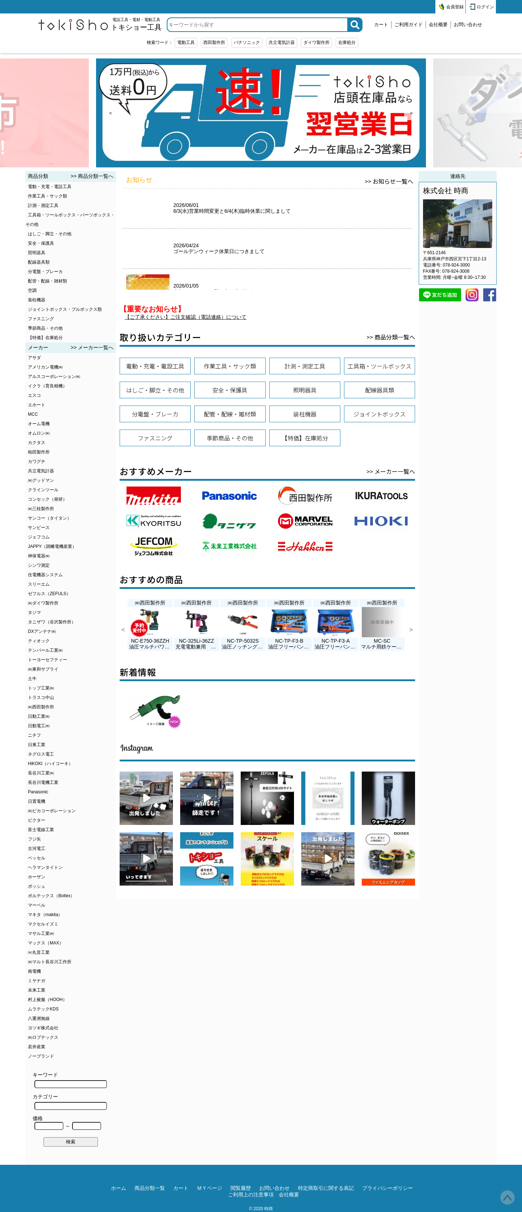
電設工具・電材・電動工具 (136, 24)
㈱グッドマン (41, 480)
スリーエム (39, 584)
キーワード (70, 1080)
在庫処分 (347, 42)
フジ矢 (34, 839)
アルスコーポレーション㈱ (54, 376)
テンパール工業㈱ (45, 650)
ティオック (39, 640)
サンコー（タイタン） (49, 518)
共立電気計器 (282, 42)
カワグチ (36, 461)
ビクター (36, 820)
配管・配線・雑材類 (47, 281)
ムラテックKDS (43, 1009)
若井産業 (36, 1046)
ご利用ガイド (408, 24)
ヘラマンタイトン (45, 867)
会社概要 (438, 24)
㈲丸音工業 (39, 952)
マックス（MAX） (45, 942)
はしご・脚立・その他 (49, 233)
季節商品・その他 (45, 328)
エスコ (34, 395)
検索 (70, 1141)
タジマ (34, 612)
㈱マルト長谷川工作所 (49, 961)
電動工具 (186, 42)
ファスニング (41, 318)
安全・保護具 (41, 243)
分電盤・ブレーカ (45, 271)
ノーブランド (41, 1056)
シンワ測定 (39, 565)
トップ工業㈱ (41, 688)
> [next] (411, 113)
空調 (32, 290)
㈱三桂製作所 (41, 508)
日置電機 (36, 801)
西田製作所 (214, 42)
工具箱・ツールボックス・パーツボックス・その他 (70, 219)
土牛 (32, 678)
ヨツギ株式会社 (43, 1027)
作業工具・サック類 (47, 196)
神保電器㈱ (39, 555)
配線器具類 (39, 262)
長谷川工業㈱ (41, 773)
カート (381, 24)
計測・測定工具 (43, 205)
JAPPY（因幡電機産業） (52, 546)
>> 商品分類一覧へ (92, 176)
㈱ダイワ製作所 (43, 603)
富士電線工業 (41, 829)
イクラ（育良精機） (47, 386)
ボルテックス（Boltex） (51, 895)
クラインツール (43, 489)
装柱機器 (36, 299)
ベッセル (36, 858)
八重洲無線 (39, 1018)
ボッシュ (36, 886)
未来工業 (36, 990)
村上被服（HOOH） (47, 999)
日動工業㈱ (39, 716)
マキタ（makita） (45, 914)
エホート (36, 404)
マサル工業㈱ (41, 933)
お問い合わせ (468, 24)
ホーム (118, 1188)
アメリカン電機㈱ (45, 367)
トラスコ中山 (41, 697)
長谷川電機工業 (43, 782)
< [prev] (110, 113)
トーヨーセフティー (47, 659)
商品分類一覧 (149, 1188)
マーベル (36, 905)
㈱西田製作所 (41, 706)
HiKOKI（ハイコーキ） (50, 763)
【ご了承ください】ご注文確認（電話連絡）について (185, 317)
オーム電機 (39, 423)
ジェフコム (39, 537)
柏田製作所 (39, 452)
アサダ (34, 357)
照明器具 (36, 252)
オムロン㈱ (39, 433)
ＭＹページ (209, 1188)
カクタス (36, 442)
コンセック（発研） (47, 499)
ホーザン (36, 876)
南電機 (34, 971)
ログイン (485, 6)
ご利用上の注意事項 (251, 1194)
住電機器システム (45, 574)
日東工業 (36, 744)
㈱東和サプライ (43, 669)
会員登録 (455, 6)
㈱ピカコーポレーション (52, 810)
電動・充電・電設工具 (49, 186)
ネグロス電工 (41, 754)
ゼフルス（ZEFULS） (49, 593)
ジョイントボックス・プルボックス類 (65, 309)
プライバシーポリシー (387, 1188)
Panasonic (38, 791)
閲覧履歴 (241, 1188)
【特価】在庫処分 (45, 337)
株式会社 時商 (446, 191)
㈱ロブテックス (43, 1037)
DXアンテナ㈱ (42, 631)
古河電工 (36, 848)
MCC (33, 414)
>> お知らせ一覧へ (389, 181)
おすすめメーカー (156, 471)
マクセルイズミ (43, 924)
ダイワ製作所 (316, 42)
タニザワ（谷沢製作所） (52, 622)
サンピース (39, 527)
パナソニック (247, 42)
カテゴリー (70, 1102)
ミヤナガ (36, 980)
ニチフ (34, 735)
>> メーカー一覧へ (92, 347)
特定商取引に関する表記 (326, 1188)
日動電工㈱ (39, 725)
